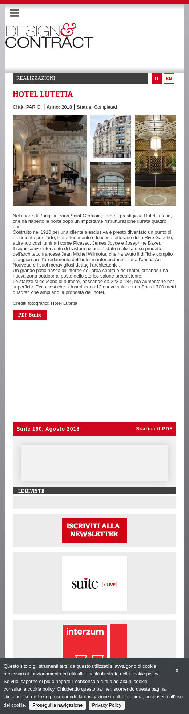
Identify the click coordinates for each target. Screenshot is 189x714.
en (169, 78)
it (157, 78)
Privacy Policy (106, 705)
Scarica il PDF (154, 428)
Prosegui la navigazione (57, 705)
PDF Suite (30, 314)
